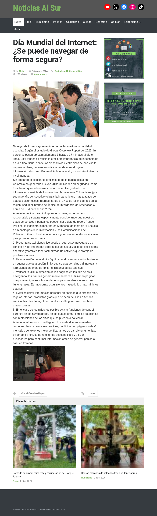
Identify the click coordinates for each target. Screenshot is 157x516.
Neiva (17, 22)
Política (57, 22)
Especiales (131, 22)
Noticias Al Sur (37, 8)
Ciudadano (72, 22)
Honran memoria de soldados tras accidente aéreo (109, 473)
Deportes (101, 22)
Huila (28, 22)
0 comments (41, 74)
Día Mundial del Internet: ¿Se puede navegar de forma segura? (55, 51)
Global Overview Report (33, 393)
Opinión (115, 22)
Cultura (87, 22)
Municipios (42, 22)
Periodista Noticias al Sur (68, 71)
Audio (17, 29)
